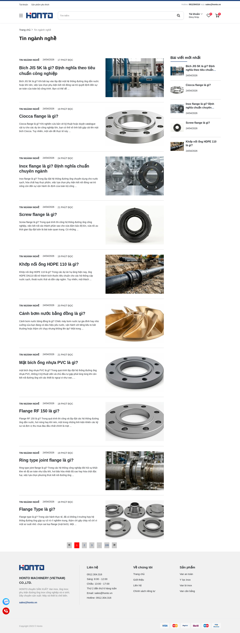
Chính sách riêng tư (144, 591)
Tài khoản (23, 5)
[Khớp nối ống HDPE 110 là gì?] (59, 264)
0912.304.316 (94, 574)
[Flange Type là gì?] (59, 509)
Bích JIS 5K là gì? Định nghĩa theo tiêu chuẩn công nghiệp (200, 70)
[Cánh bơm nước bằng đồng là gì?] (59, 313)
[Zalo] (5, 601)
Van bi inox (186, 585)
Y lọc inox (185, 579)
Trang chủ (139, 574)
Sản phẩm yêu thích (40, 5)
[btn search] (178, 16)
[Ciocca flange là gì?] (59, 116)
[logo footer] (45, 568)
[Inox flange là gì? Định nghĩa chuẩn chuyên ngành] (59, 168)
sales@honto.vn (213, 4)
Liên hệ (137, 585)
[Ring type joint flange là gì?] (59, 460)
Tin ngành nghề (29, 60)
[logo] (39, 16)
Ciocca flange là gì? (198, 85)
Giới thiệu (138, 579)
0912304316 (194, 4)
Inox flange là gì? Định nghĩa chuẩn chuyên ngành (200, 107)
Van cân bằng (187, 591)
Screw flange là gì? (198, 122)
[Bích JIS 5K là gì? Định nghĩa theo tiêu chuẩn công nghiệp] (59, 70)
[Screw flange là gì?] (59, 214)
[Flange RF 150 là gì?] (59, 411)
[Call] (5, 610)
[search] (121, 15)
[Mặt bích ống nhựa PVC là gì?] (59, 362)
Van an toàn (186, 574)
